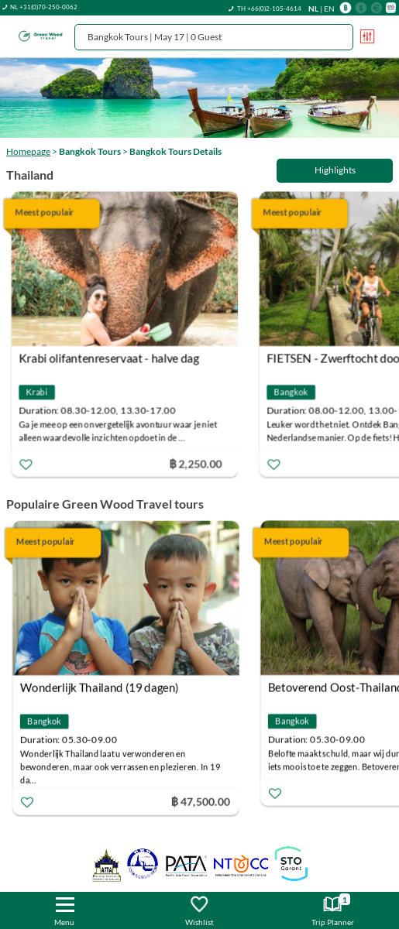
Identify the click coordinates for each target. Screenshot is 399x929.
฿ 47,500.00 (203, 801)
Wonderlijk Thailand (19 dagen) (101, 687)
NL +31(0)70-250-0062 (43, 7)
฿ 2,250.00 (199, 462)
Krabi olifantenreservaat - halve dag (112, 358)
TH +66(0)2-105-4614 (269, 8)
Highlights (335, 170)
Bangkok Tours (90, 151)
